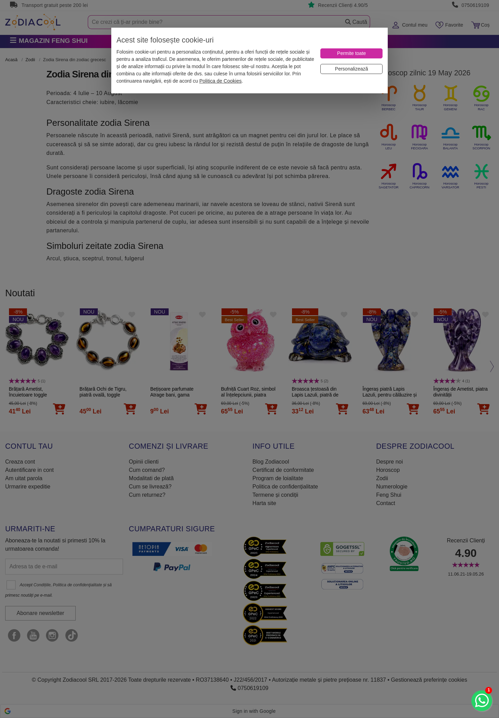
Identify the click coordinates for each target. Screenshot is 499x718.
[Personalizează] (351, 69)
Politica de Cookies (220, 81)
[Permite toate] (351, 53)
